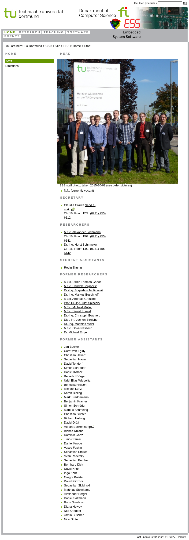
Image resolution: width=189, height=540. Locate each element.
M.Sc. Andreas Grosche (80, 299)
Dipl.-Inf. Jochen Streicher (81, 319)
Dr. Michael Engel (75, 332)
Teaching (54, 32)
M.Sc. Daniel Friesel (77, 311)
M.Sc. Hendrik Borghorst (80, 286)
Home (10, 32)
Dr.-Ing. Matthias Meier (79, 324)
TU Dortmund (33, 46)
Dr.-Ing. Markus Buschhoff (81, 294)
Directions (12, 66)
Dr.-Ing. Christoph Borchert (82, 315)
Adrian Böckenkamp (77, 426)
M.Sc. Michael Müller (78, 307)
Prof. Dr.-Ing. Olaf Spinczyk (82, 303)
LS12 (56, 46)
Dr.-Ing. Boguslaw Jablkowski (83, 290)
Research (30, 32)
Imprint (182, 537)
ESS (66, 46)
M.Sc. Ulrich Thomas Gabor (82, 282)
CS (47, 46)
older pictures (122, 185)
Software (78, 32)
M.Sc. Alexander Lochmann (82, 232)
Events (12, 36)
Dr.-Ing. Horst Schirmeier (80, 244)
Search (151, 3)
